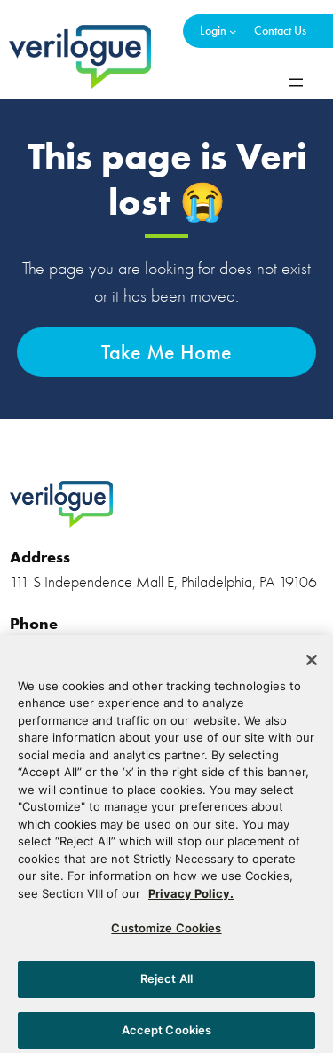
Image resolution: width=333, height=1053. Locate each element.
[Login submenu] (232, 31)
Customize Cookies (166, 934)
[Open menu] (295, 82)
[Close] (311, 666)
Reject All (166, 985)
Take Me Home (166, 351)
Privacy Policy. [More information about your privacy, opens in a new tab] (191, 899)
